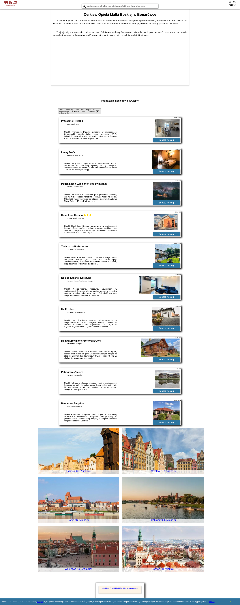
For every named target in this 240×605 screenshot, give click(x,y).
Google (40, 602)
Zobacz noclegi (166, 140)
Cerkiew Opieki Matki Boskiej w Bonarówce (120, 588)
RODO (211, 602)
